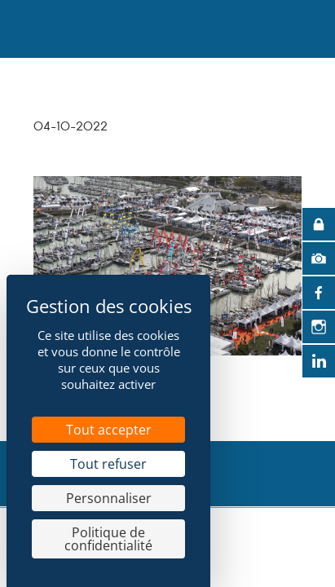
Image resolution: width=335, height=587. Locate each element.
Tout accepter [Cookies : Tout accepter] (109, 430)
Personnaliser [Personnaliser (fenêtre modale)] (109, 498)
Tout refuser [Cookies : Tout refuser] (108, 464)
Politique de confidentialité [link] (108, 538)
